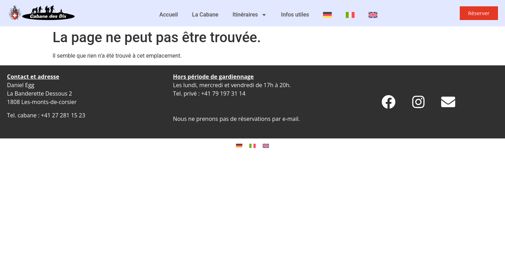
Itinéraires (250, 14)
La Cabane (205, 14)
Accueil (168, 14)
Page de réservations (202, 127)
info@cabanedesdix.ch (204, 110)
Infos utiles (295, 14)
